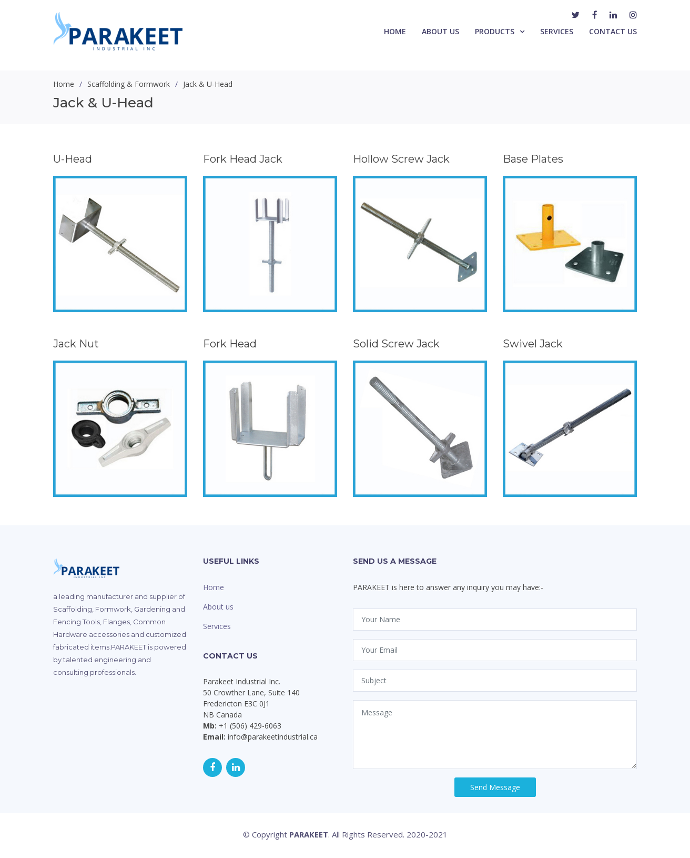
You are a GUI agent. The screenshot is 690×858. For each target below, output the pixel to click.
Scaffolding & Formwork (128, 84)
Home (395, 31)
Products (494, 31)
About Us (440, 31)
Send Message (495, 787)
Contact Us (613, 31)
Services (556, 31)
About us (218, 607)
